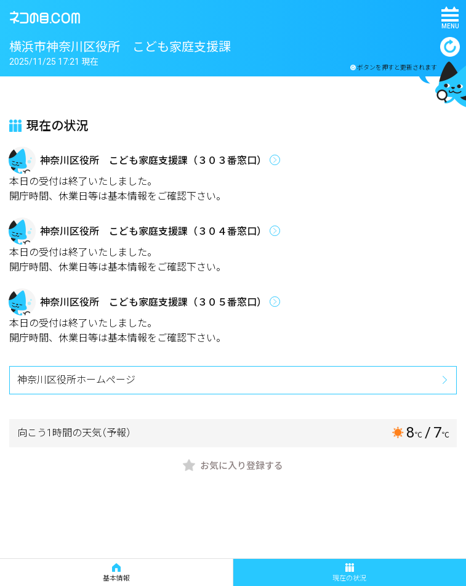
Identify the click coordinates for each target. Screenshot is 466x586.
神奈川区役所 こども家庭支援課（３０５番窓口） (153, 302)
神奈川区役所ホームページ (76, 380)
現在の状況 (349, 572)
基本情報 (116, 572)
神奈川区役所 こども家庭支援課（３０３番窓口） (153, 160)
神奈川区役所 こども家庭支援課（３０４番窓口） (153, 231)
